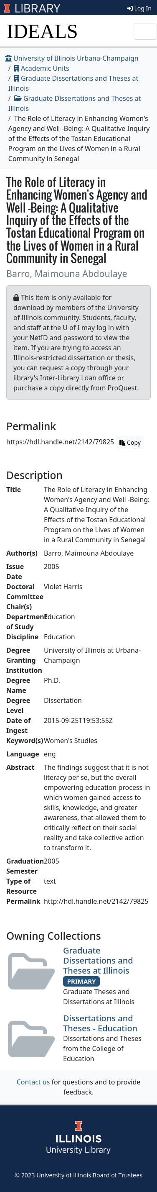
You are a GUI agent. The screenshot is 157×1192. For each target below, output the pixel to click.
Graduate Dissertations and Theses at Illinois (98, 960)
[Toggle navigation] (145, 31)
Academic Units (41, 68)
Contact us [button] (33, 1082)
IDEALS (42, 31)
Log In (139, 8)
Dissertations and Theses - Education (100, 1023)
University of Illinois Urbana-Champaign (72, 58)
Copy (129, 442)
